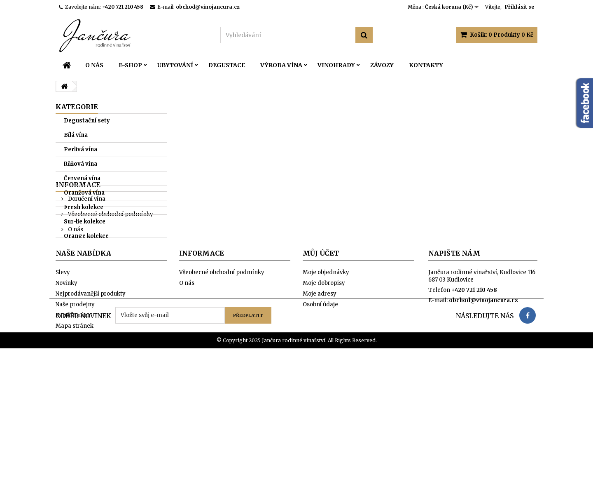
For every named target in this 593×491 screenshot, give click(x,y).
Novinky (66, 387)
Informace (78, 258)
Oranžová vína (84, 192)
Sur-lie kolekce (84, 221)
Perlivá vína (80, 149)
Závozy (382, 65)
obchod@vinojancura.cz (483, 404)
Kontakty (426, 65)
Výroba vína (281, 65)
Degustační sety (87, 120)
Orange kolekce (86, 236)
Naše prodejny (87, 318)
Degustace (226, 65)
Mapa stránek (74, 430)
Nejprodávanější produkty (91, 398)
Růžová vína (80, 163)
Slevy (63, 376)
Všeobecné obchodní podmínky (110, 287)
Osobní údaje (320, 408)
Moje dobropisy (324, 387)
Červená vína (82, 178)
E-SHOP (130, 65)
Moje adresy (319, 398)
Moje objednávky (326, 376)
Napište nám (73, 419)
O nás (94, 65)
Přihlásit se (519, 7)
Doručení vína (86, 272)
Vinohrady (336, 65)
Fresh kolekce (83, 207)
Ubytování (175, 65)
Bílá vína (76, 135)
